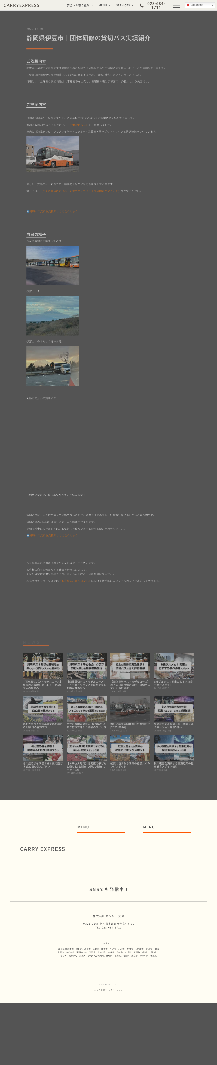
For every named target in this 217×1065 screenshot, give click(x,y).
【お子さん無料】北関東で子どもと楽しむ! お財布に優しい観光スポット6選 (86, 766)
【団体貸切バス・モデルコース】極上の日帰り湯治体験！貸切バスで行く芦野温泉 (130, 685)
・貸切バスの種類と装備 (167, 881)
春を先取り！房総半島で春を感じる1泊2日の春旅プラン (43, 725)
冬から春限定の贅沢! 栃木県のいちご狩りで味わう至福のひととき (86, 725)
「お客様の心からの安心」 (75, 581)
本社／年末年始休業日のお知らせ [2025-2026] (130, 725)
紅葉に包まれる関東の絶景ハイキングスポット (130, 764)
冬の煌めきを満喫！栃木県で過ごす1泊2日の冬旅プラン (43, 764)
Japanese (194, 5)
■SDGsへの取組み (95, 881)
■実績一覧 (155, 906)
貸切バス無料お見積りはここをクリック (52, 211)
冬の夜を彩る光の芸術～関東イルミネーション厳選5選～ (174, 725)
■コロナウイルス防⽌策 (99, 857)
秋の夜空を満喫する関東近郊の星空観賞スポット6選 (174, 764)
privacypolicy (108, 1046)
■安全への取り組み (96, 849)
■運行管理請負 (158, 889)
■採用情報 (89, 914)
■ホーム (87, 841)
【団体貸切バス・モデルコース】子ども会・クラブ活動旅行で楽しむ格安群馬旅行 (86, 685)
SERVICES (124, 5)
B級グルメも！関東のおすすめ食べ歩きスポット (173, 683)
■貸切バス (155, 857)
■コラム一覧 (91, 897)
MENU (105, 5)
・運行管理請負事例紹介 (167, 897)
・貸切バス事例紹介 (163, 865)
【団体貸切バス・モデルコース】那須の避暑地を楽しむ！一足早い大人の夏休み (43, 685)
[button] (154, 6)
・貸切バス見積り (162, 873)
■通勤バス (155, 841)
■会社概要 (89, 865)
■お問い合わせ (92, 906)
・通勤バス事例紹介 (163, 849)
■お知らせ (89, 889)
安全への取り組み (80, 5)
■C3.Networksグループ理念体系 (107, 873)
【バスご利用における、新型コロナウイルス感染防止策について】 (80, 191)
